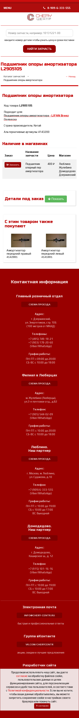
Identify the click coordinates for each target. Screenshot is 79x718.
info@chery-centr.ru (39, 615)
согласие (21, 675)
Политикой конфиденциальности (28, 690)
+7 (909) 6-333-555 (41, 489)
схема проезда (39, 304)
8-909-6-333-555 (56, 7)
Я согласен (42, 705)
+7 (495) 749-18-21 (41, 338)
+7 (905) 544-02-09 (41, 414)
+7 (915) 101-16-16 (41, 568)
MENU (7, 7)
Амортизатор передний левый (52, 254)
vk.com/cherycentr (39, 644)
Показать (56, 198)
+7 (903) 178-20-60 (41, 342)
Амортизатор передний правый (19, 254)
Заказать (12, 164)
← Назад (70, 76)
